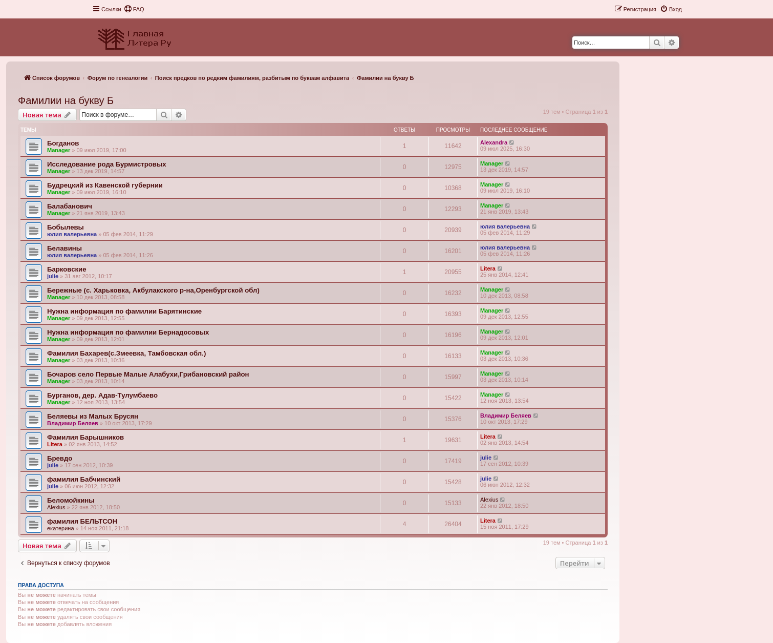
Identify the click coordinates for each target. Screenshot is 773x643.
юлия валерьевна (72, 234)
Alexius (56, 507)
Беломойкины (71, 500)
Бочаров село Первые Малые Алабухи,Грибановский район (148, 374)
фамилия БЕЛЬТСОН (82, 521)
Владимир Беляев (72, 423)
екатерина (60, 528)
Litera (488, 268)
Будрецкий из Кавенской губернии (105, 185)
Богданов (63, 143)
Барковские (67, 269)
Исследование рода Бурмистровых (106, 164)
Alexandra (493, 142)
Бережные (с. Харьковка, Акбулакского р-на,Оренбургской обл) (153, 290)
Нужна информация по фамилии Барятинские (124, 311)
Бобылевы (65, 227)
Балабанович (69, 206)
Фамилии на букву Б (66, 100)
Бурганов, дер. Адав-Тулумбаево (102, 395)
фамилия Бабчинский (83, 479)
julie (52, 276)
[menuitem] (134, 9)
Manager (58, 150)
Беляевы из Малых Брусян (92, 416)
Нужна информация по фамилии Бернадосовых (128, 332)
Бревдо (59, 458)
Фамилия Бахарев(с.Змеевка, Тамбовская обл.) (126, 353)
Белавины (64, 248)
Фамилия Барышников (85, 437)
